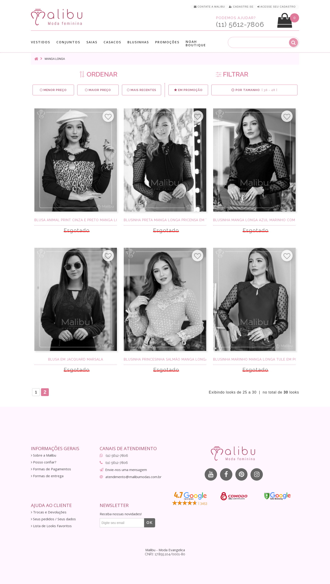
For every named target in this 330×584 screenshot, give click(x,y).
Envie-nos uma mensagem (126, 470)
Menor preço (53, 90)
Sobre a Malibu (43, 455)
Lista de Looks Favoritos (51, 526)
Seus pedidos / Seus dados (53, 519)
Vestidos (40, 42)
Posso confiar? (43, 462)
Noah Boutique (196, 43)
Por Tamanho (254, 90)
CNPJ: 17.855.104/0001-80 (165, 554)
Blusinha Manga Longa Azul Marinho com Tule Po (254, 220)
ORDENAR (98, 74)
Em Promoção (188, 90)
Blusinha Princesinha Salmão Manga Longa (165, 359)
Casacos (112, 42)
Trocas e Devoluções (48, 512)
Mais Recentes (142, 90)
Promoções (167, 42)
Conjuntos (68, 42)
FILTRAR (232, 74)
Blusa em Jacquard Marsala (75, 359)
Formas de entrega (47, 476)
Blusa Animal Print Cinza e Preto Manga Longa (75, 220)
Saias (91, 42)
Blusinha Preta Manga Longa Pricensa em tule (165, 220)
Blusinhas (138, 42)
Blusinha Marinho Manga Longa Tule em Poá (254, 359)
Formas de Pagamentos (51, 469)
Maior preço (98, 90)
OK (149, 523)
